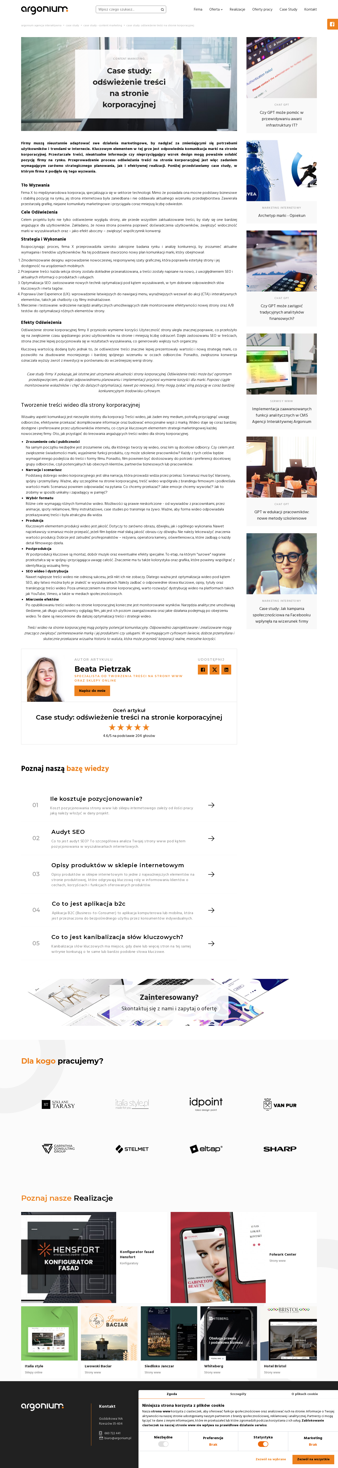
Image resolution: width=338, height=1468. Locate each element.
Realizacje (237, 9)
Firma (198, 9)
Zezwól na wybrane (271, 1459)
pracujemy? (62, 1061)
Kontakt (310, 9)
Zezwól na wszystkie (313, 1459)
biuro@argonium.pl (115, 1438)
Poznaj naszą (65, 769)
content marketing (129, 59)
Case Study (288, 9)
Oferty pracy (262, 9)
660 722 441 (109, 1433)
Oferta (216, 9)
